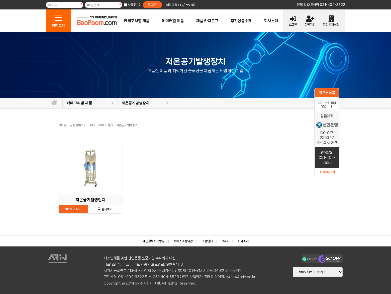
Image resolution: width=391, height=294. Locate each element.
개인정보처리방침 (154, 241)
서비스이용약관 (183, 241)
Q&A (225, 241)
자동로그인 (134, 4)
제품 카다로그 (207, 21)
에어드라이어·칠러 (101, 125)
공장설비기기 (78, 125)
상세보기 (105, 209)
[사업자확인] (234, 271)
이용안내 (207, 241)
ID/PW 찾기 (188, 4)
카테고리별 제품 (136, 21)
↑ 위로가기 (327, 172)
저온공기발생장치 (135, 103)
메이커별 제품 (173, 21)
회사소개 (271, 21)
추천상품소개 (241, 21)
